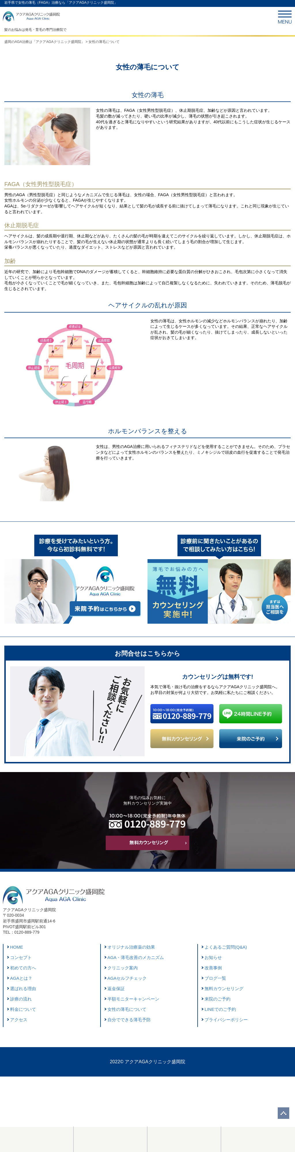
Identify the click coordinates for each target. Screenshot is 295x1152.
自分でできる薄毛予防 (129, 1019)
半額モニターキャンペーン (133, 998)
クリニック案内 (122, 967)
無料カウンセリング (224, 988)
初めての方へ (23, 967)
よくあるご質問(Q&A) (226, 947)
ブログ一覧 (215, 978)
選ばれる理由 (23, 988)
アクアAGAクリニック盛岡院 (155, 1061)
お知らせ (213, 957)
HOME (16, 947)
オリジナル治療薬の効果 (131, 947)
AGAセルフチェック (127, 978)
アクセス (18, 1019)
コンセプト (21, 957)
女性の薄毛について (126, 1009)
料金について (23, 1009)
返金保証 (116, 988)
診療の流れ (21, 998)
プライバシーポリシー (226, 1019)
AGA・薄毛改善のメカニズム (135, 957)
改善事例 (213, 967)
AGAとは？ (21, 978)
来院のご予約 (217, 998)
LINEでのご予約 (220, 1009)
